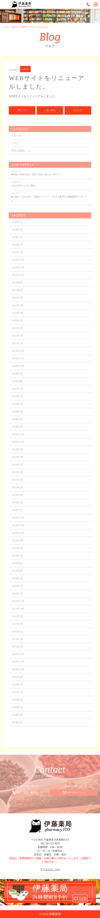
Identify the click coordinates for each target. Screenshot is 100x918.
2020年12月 (18, 656)
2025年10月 (18, 277)
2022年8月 (17, 550)
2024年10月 (18, 368)
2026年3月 (17, 239)
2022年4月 (17, 573)
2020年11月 (18, 664)
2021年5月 (17, 641)
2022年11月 (18, 527)
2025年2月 (17, 338)
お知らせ (14, 27)
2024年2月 (17, 421)
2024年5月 (17, 406)
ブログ (15, 145)
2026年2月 (17, 247)
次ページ (78, 110)
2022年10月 (18, 535)
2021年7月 (17, 626)
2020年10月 (18, 672)
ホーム (6, 27)
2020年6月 (17, 702)
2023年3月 (17, 497)
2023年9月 (17, 452)
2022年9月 (17, 543)
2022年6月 (17, 565)
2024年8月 (17, 383)
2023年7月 (17, 467)
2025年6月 (17, 308)
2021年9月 (17, 618)
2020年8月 (17, 687)
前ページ (22, 110)
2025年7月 (17, 300)
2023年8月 (17, 459)
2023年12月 (18, 436)
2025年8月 (17, 292)
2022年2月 (17, 588)
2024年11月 (18, 361)
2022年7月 (17, 558)
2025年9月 (17, 285)
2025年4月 (17, 323)
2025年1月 (17, 345)
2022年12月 (18, 520)
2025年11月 (18, 270)
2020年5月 (17, 709)
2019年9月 (17, 725)
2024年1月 (17, 429)
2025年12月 (18, 262)
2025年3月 (17, 330)
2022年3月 (17, 581)
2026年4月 (17, 232)
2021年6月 (17, 634)
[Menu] (96, 4)
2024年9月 (17, 376)
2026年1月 (17, 254)
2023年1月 (17, 512)
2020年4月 (17, 717)
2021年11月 (18, 603)
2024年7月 (17, 391)
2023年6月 (17, 474)
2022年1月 (17, 596)
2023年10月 (18, 444)
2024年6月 (17, 399)
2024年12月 (18, 353)
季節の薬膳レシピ (21, 153)
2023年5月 (17, 482)
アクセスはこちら (50, 869)
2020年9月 (17, 679)
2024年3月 (17, 414)
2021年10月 (18, 611)
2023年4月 (17, 490)
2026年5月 (17, 224)
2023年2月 (17, 505)
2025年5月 (17, 315)
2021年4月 (17, 649)
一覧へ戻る (50, 110)
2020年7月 (17, 694)
